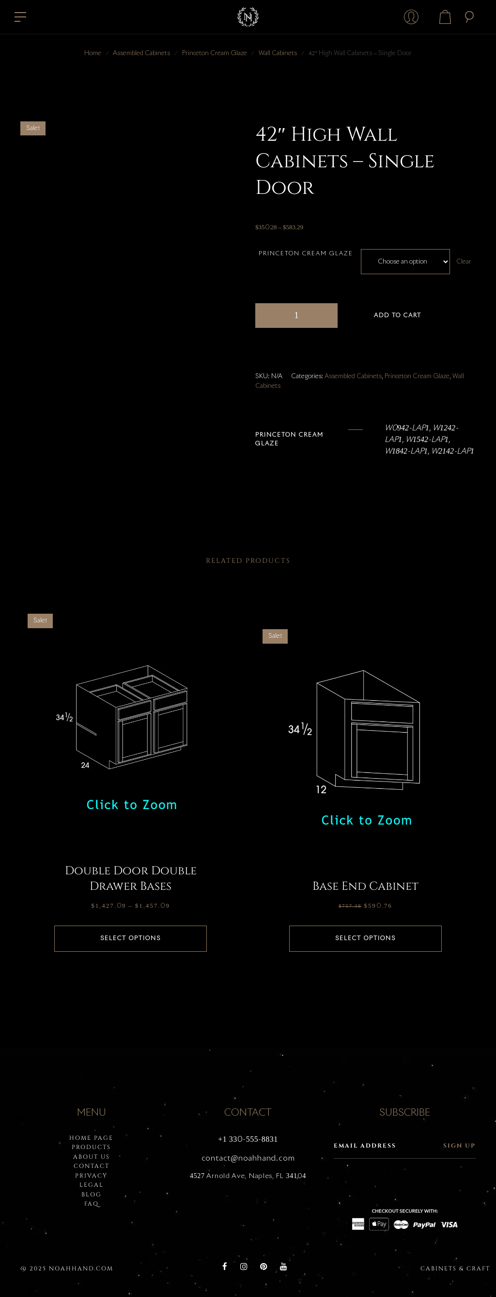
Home (92, 53)
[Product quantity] (296, 315)
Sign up (459, 1146)
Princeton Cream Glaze (214, 53)
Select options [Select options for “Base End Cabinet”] (365, 939)
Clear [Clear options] (464, 262)
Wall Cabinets (278, 53)
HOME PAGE (91, 1138)
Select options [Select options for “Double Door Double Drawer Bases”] (130, 939)
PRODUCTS (91, 1147)
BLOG (91, 1194)
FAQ (91, 1204)
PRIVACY (91, 1175)
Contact (91, 1166)
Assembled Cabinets (141, 53)
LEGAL (91, 1185)
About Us (91, 1157)
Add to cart (397, 316)
